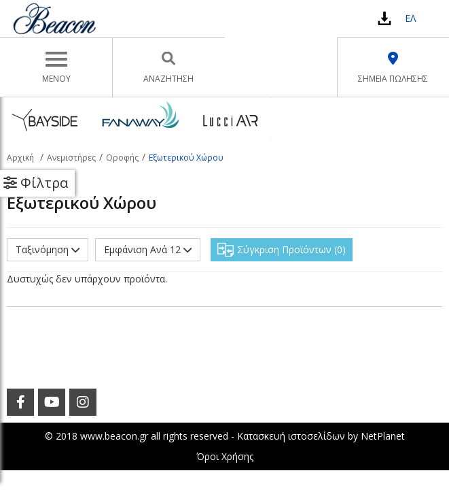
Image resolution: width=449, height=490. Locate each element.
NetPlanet (383, 435)
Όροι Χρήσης (224, 456)
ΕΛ (410, 18)
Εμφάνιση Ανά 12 (148, 249)
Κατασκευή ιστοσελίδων (291, 435)
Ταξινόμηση (47, 249)
